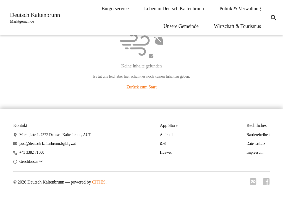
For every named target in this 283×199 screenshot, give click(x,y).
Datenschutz (256, 144)
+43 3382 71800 (31, 152)
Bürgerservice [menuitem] (115, 8)
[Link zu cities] (253, 183)
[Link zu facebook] (266, 183)
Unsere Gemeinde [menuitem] (181, 26)
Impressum (255, 152)
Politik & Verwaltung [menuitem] (240, 8)
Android (166, 135)
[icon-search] (273, 17)
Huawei (166, 152)
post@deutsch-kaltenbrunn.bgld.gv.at (47, 144)
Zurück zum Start (141, 87)
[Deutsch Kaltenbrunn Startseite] (33, 17)
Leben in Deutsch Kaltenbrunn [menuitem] (174, 8)
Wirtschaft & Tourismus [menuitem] (237, 26)
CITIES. (99, 182)
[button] (31, 162)
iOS (163, 144)
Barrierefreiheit (258, 135)
